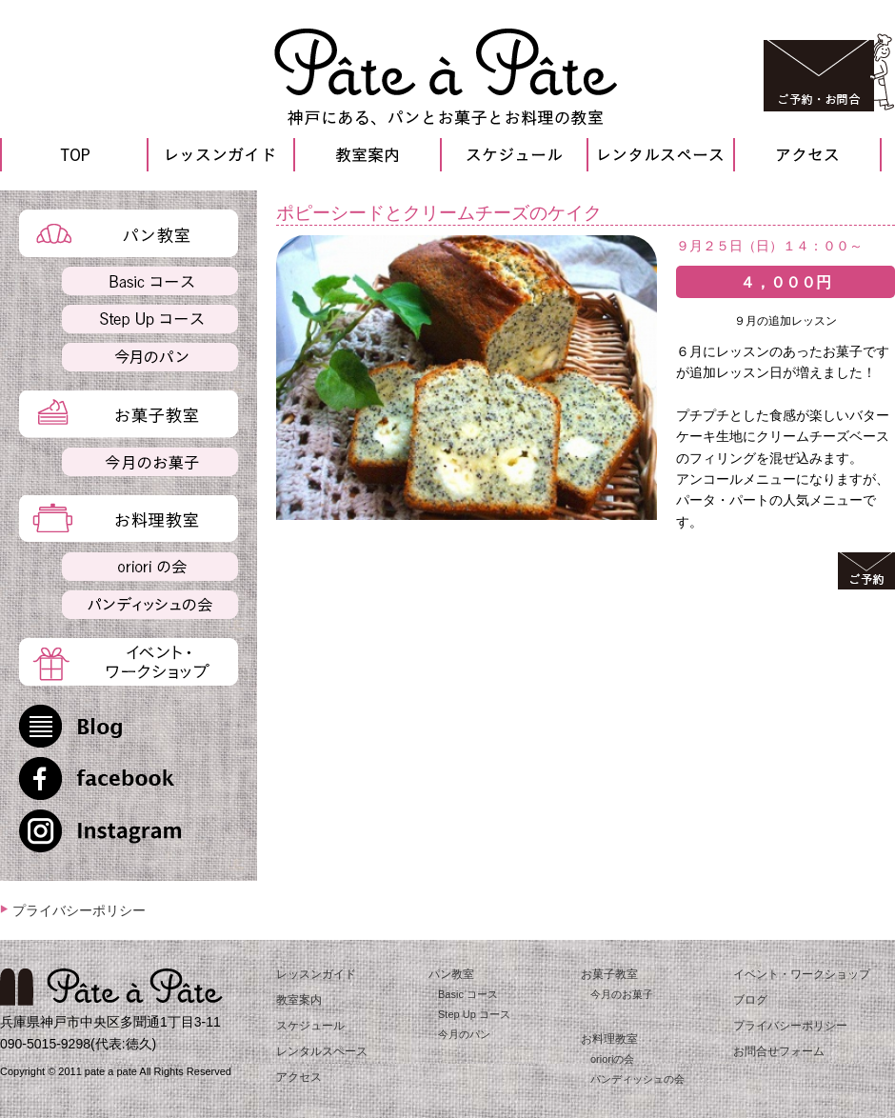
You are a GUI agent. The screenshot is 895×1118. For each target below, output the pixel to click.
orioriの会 (612, 1059)
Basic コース (468, 994)
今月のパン (464, 1034)
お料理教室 (609, 1039)
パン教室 (451, 974)
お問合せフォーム (779, 1051)
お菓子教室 (609, 974)
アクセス (299, 1077)
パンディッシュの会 (637, 1079)
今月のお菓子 (621, 994)
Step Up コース (474, 1014)
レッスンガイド (316, 974)
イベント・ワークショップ (801, 974)
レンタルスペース (322, 1051)
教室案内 (299, 1000)
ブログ (750, 1000)
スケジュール (310, 1025)
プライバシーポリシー (79, 910)
